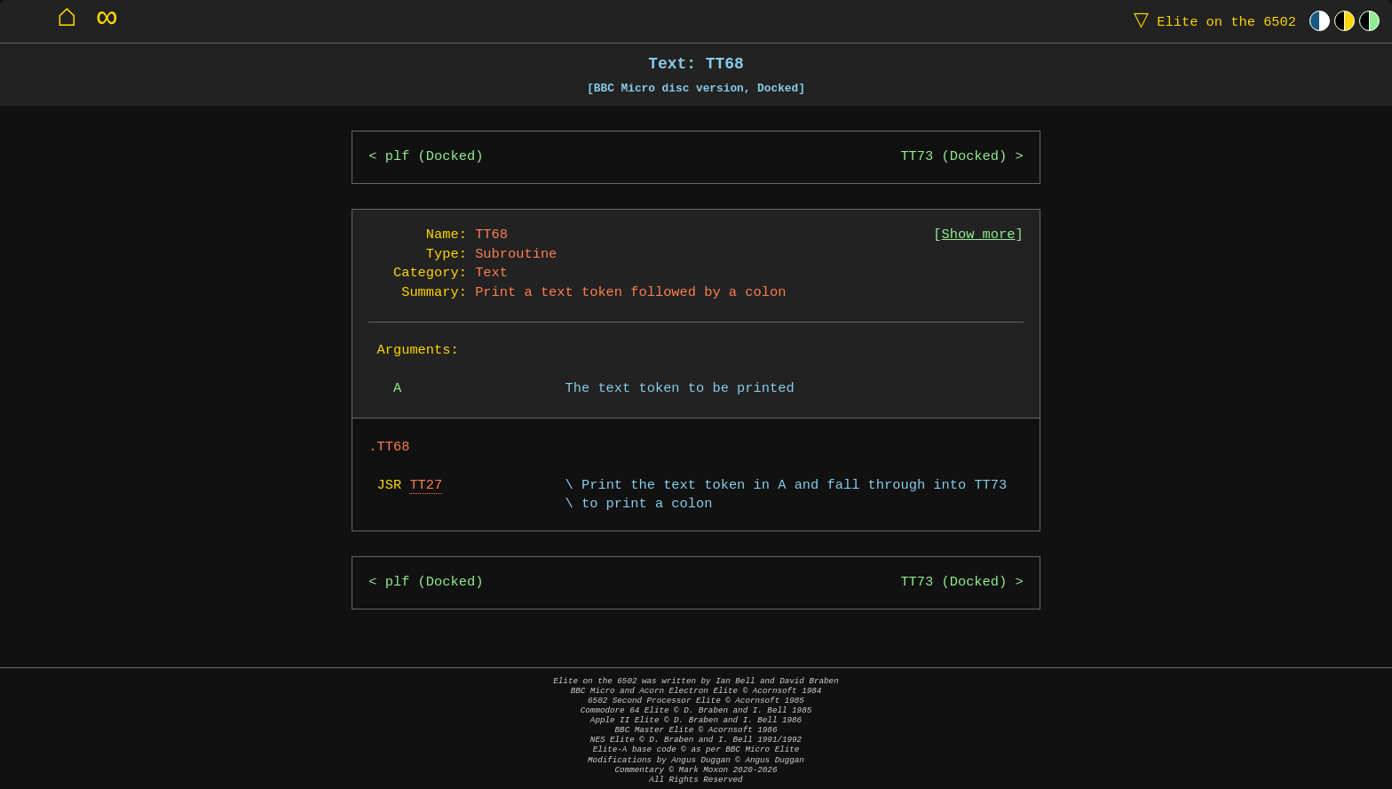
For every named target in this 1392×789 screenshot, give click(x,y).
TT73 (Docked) (953, 156)
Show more (979, 235)
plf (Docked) (434, 156)
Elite (1211, 21)
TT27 (425, 485)
